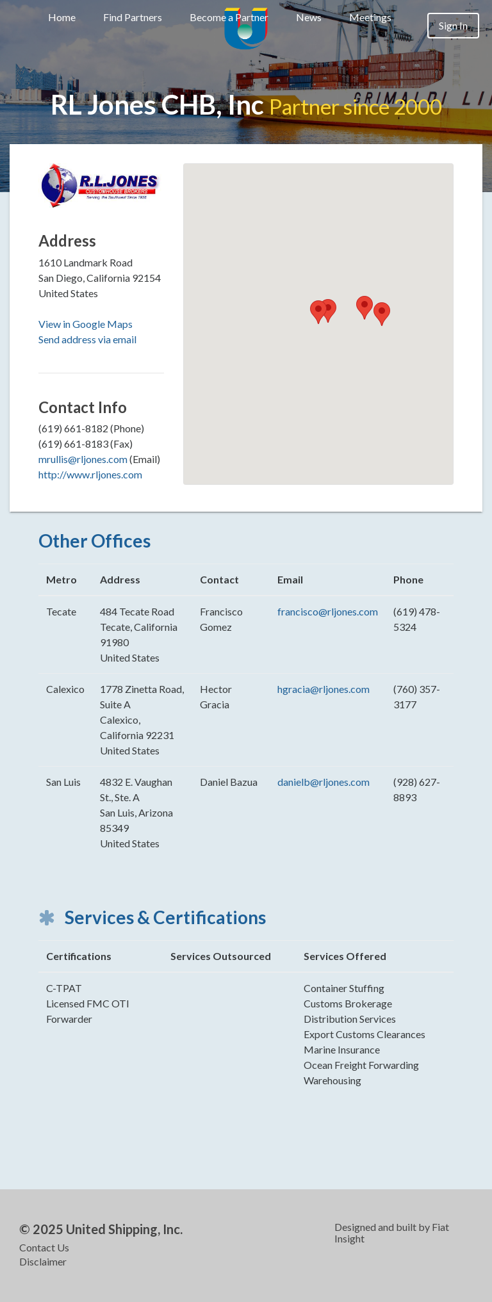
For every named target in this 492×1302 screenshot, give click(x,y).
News (309, 17)
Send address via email (87, 339)
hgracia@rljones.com (323, 689)
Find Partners (132, 17)
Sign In (453, 25)
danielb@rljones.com (323, 782)
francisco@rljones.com (327, 611)
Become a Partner (229, 17)
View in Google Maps (85, 324)
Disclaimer (43, 1261)
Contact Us (44, 1247)
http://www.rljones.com (90, 474)
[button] (318, 312)
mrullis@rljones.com (82, 459)
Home (62, 17)
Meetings (370, 17)
